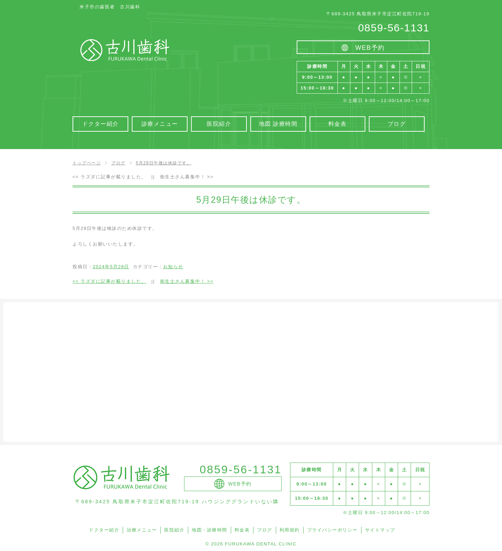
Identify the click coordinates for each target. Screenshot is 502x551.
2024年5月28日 (111, 266)
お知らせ (173, 266)
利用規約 (290, 530)
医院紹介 (174, 530)
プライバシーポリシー (332, 530)
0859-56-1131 (393, 27)
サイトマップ (380, 530)
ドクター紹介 (104, 530)
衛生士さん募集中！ (187, 176)
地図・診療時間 (209, 530)
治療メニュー (142, 530)
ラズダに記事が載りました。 (109, 176)
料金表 (242, 530)
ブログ (264, 530)
